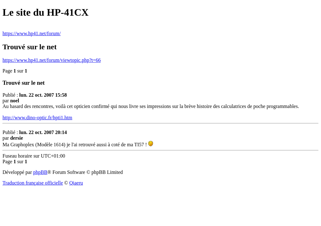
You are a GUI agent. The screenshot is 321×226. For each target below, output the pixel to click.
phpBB (40, 172)
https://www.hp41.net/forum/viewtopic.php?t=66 (52, 60)
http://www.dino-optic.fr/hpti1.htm (37, 117)
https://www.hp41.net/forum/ (32, 33)
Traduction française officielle (33, 183)
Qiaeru (76, 183)
